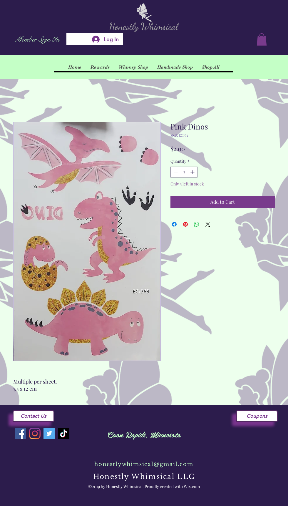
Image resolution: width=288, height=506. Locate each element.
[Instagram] (35, 433)
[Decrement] (175, 172)
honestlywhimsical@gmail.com (143, 464)
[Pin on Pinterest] (185, 224)
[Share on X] (207, 224)
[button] (262, 39)
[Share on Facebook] (174, 224)
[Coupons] (257, 416)
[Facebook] (20, 433)
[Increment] (193, 172)
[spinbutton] (184, 172)
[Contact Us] (33, 416)
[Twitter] (49, 433)
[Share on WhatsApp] (196, 224)
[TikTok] (63, 433)
